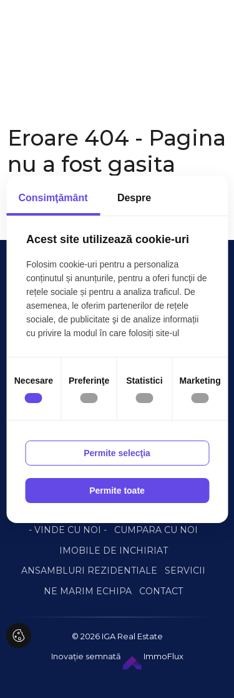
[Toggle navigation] (34, 49)
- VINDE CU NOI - (68, 530)
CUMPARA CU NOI (156, 530)
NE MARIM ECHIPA (88, 591)
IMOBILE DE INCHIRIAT (113, 550)
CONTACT (161, 591)
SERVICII (185, 570)
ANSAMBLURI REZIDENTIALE (89, 570)
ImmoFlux (153, 656)
